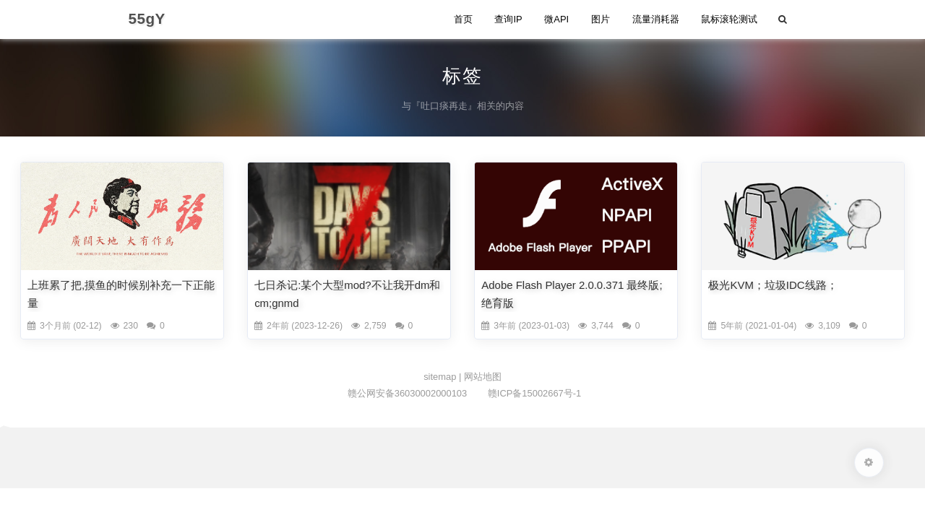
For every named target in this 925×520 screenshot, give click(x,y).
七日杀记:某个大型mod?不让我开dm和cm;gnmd (347, 293)
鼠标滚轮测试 (729, 19)
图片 (600, 19)
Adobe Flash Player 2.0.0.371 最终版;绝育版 (571, 293)
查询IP (508, 19)
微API (556, 19)
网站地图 (483, 376)
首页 (463, 19)
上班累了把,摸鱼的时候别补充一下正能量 (121, 293)
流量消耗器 (655, 19)
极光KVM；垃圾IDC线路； (772, 285)
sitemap (441, 376)
